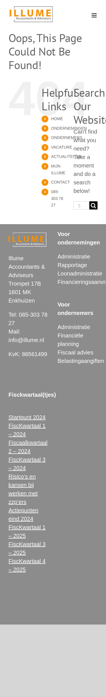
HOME (57, 118)
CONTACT (60, 182)
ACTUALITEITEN (66, 156)
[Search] (93, 205)
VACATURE (61, 147)
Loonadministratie (80, 273)
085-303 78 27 (57, 198)
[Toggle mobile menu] (95, 15)
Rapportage (72, 265)
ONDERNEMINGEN (69, 128)
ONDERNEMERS (66, 137)
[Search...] (81, 205)
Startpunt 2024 (27, 417)
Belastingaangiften (81, 361)
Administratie (74, 256)
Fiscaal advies (76, 352)
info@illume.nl (26, 340)
